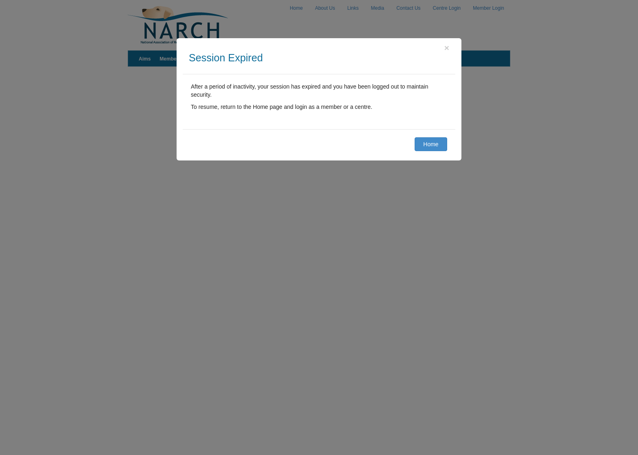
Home (430, 144)
